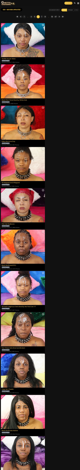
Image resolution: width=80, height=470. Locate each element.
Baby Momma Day (9, 92)
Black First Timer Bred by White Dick (54, 55)
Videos (16, 460)
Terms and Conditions (25, 460)
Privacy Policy (35, 460)
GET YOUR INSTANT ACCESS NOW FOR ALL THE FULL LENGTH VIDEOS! (40, 379)
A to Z (76, 10)
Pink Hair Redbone (9, 130)
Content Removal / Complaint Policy (60, 460)
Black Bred (45, 354)
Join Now (68, 3)
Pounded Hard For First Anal (12, 317)
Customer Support (44, 460)
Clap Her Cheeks (8, 205)
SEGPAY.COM (35, 464)
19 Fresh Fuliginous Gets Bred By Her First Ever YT (20, 167)
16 (52, 17)
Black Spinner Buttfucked (50, 317)
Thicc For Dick (46, 242)
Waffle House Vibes (9, 55)
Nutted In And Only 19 (10, 279)
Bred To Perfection (9, 242)
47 (56, 17)
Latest (63, 10)
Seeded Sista (46, 279)
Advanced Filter (52, 10)
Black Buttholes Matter (49, 205)
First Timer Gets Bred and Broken (53, 167)
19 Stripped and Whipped (50, 92)
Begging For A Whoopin (10, 354)
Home (12, 460)
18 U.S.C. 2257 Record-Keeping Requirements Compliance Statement (40, 456)
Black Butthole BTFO (48, 130)
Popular (69, 10)
